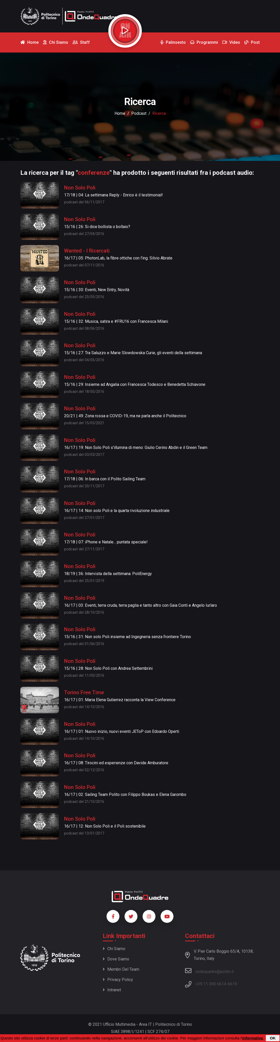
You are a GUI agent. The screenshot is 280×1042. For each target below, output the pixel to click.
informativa (252, 1038)
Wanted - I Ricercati (87, 251)
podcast (138, 113)
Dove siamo (116, 959)
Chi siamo (114, 948)
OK (273, 1038)
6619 (232, 984)
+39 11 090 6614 (210, 984)
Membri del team (121, 969)
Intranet (112, 989)
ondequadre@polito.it (209, 970)
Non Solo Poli (79, 188)
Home (120, 113)
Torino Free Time (84, 692)
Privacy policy (118, 979)
